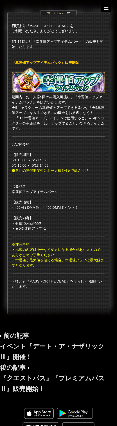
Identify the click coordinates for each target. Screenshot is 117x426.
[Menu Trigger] (106, 7)
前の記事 (52, 346)
